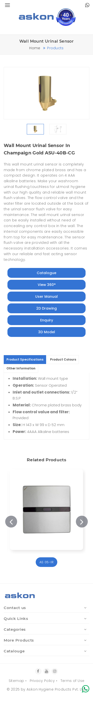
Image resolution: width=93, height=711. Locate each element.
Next (82, 521)
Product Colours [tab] (63, 359)
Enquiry (46, 320)
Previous (11, 521)
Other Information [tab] (20, 368)
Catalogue (46, 272)
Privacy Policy (42, 680)
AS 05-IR (46, 562)
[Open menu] (7, 5)
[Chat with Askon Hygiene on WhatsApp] (87, 5)
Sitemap (16, 680)
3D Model (46, 332)
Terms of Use (73, 680)
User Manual (46, 296)
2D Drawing (46, 308)
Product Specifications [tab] (24, 359)
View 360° (47, 284)
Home (34, 48)
